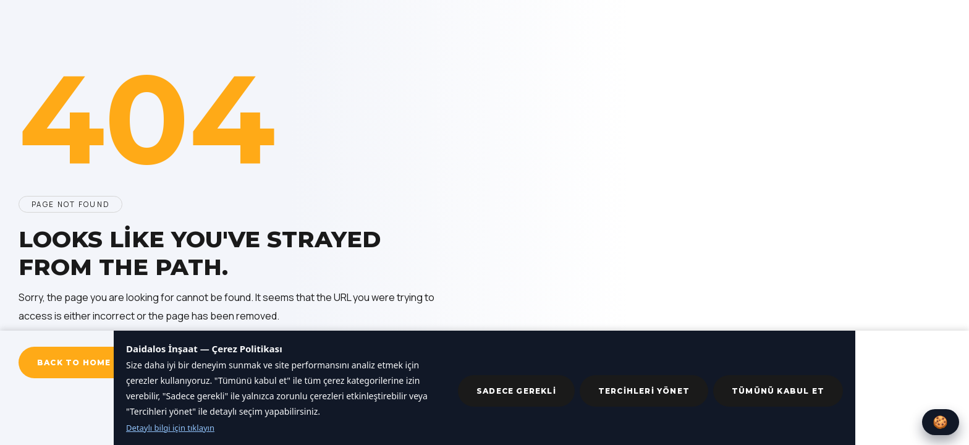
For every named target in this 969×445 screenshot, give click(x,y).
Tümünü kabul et (778, 391)
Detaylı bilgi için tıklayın (170, 427)
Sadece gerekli (516, 391)
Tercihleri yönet (644, 391)
